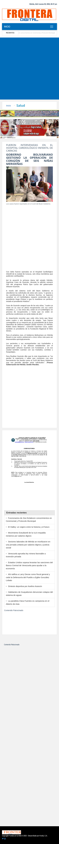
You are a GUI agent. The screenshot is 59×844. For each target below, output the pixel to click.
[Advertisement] (29, 68)
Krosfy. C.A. (43, 835)
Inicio (7, 26)
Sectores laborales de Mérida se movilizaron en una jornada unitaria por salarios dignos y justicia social (28, 544)
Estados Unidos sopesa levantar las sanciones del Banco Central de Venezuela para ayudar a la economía (29, 565)
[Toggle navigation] (51, 26)
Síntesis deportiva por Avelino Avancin (25, 586)
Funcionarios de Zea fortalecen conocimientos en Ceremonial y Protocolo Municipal (31, 33)
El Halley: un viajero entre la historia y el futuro (28, 527)
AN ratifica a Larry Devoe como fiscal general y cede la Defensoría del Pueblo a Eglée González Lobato (28, 577)
